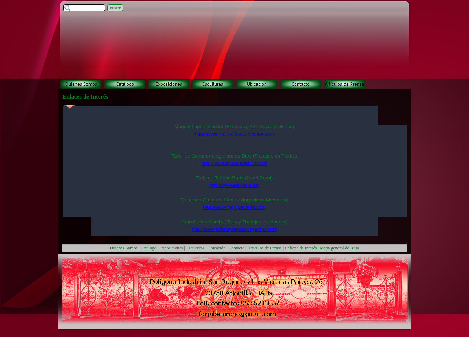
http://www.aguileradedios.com (234, 163)
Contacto (236, 248)
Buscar (115, 8)
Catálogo (148, 248)
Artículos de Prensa (264, 248)
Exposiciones (171, 248)
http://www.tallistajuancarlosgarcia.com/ (234, 229)
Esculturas (195, 248)
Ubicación (216, 248)
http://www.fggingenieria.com (234, 207)
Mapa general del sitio (339, 248)
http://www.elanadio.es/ (234, 185)
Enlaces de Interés (301, 248)
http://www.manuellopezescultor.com (234, 134)
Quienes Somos (123, 248)
